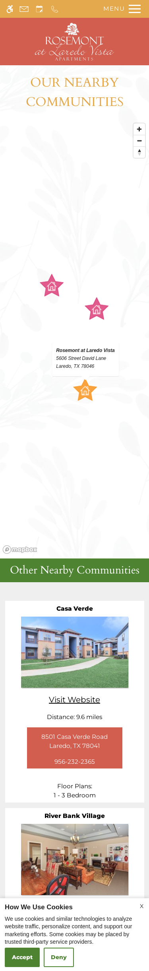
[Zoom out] (139, 140)
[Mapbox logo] (19, 549)
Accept (22, 957)
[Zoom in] (139, 129)
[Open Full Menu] (120, 9)
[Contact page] (24, 9)
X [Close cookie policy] (141, 906)
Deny (59, 957)
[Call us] (54, 9)
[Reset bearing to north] (139, 152)
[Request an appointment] (39, 9)
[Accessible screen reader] (10, 9)
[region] (74, 337)
